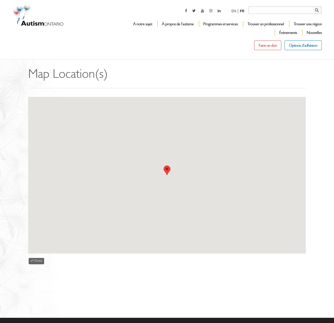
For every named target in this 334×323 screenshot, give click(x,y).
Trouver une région (308, 23)
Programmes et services (220, 23)
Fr (242, 11)
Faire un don (268, 45)
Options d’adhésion (303, 45)
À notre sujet (142, 23)
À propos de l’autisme (178, 23)
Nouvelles (314, 32)
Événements (288, 32)
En (233, 11)
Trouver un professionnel (265, 23)
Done (36, 261)
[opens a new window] (186, 10)
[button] (167, 170)
